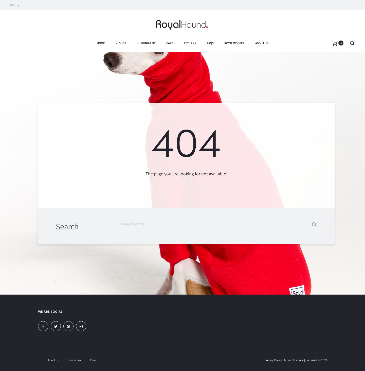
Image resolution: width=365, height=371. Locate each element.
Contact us (74, 360)
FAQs (210, 43)
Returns (190, 43)
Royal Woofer (234, 43)
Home (101, 43)
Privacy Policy (273, 360)
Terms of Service (294, 360)
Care (169, 43)
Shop (121, 43)
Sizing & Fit (146, 43)
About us (261, 43)
